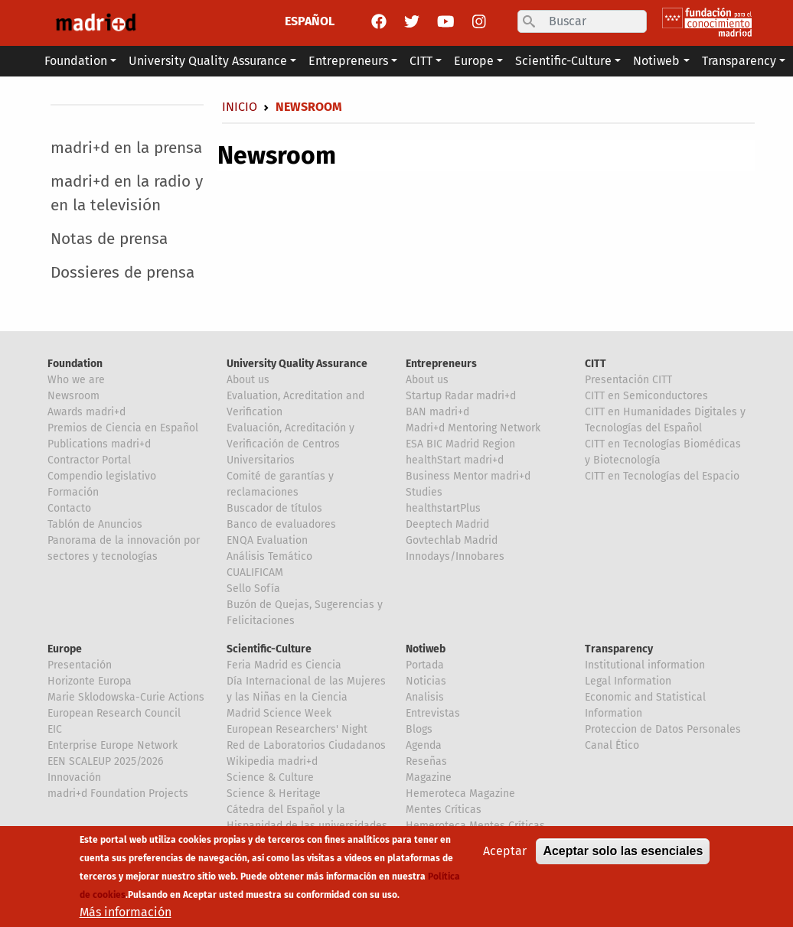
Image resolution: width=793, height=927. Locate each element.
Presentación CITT (628, 379)
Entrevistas (433, 713)
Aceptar (505, 851)
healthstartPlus (443, 508)
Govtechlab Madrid (452, 540)
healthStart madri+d (455, 460)
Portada (425, 665)
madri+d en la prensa (126, 148)
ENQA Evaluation (267, 540)
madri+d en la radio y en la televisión (127, 193)
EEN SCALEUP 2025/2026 (105, 761)
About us (248, 379)
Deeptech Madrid (447, 524)
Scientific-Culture (269, 648)
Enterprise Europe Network (112, 745)
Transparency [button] (739, 61)
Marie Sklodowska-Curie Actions (125, 697)
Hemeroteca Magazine (460, 793)
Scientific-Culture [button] (563, 61)
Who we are (76, 379)
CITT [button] (421, 61)
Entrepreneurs (441, 363)
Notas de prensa (109, 239)
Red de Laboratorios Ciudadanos (306, 745)
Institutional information (645, 665)
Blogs (419, 729)
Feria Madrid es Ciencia (284, 665)
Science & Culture (270, 777)
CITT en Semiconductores (646, 395)
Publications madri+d (99, 443)
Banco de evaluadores (281, 524)
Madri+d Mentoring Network (473, 427)
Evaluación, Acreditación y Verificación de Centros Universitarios (290, 444)
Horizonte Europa (89, 681)
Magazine (429, 777)
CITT (595, 363)
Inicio (239, 106)
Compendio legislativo (101, 476)
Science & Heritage (274, 793)
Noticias (426, 681)
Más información (125, 912)
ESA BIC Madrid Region (460, 443)
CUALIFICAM (255, 572)
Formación (73, 492)
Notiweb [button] (656, 61)
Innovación (74, 777)
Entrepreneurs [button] (348, 61)
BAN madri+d (437, 411)
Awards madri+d (86, 411)
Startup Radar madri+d (461, 395)
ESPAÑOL (309, 21)
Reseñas (426, 761)
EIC (54, 729)
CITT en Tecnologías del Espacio (662, 476)
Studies (424, 492)
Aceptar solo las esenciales (623, 850)
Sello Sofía (253, 588)
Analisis (425, 697)
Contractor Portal (89, 460)
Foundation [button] (75, 61)
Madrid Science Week (279, 713)
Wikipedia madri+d (272, 761)
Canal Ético (612, 745)
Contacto (69, 508)
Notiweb (425, 648)
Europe (64, 648)
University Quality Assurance (297, 363)
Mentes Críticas (443, 809)
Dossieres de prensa (122, 272)
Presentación (79, 665)
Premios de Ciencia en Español (122, 427)
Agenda (424, 745)
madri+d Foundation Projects (117, 793)
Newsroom (73, 395)
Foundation (75, 363)
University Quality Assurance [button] (208, 61)
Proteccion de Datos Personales (663, 729)
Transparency (619, 648)
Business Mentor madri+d (468, 476)
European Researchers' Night (297, 729)
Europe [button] (474, 61)
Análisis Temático (269, 556)
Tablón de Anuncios (94, 524)
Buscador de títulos (274, 508)
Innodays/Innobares (455, 556)
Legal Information (628, 681)
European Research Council (114, 713)
